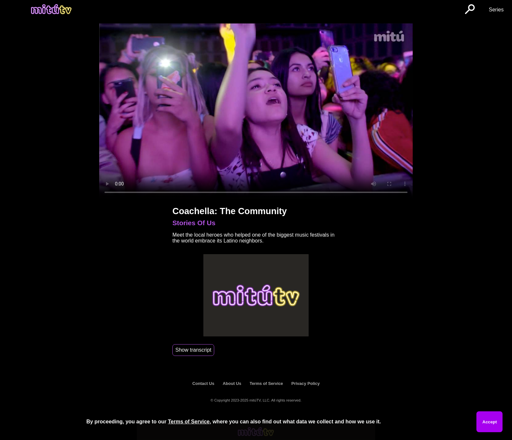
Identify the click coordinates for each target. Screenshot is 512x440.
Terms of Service (266, 383)
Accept (489, 421)
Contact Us (203, 383)
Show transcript (193, 350)
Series (496, 9)
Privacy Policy (305, 383)
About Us (232, 383)
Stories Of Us (194, 223)
